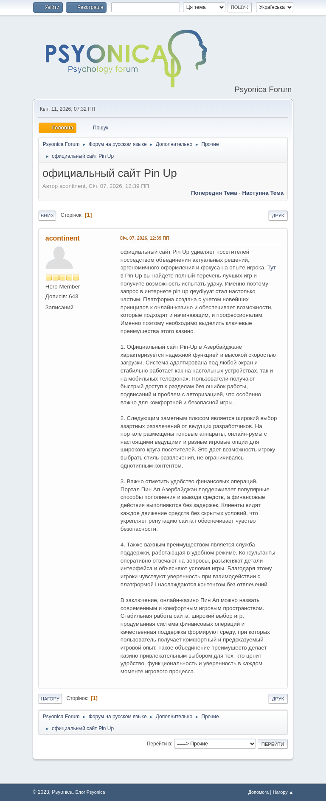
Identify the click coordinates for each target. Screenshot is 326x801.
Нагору (50, 698)
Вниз (47, 215)
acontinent (62, 238)
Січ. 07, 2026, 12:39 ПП (144, 238)
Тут (271, 267)
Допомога (258, 792)
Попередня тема (214, 193)
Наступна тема (263, 193)
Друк (278, 215)
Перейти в (159, 744)
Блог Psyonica (90, 792)
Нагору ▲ (283, 792)
